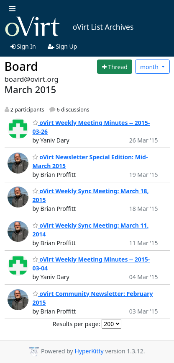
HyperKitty (88, 351)
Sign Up (62, 46)
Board (21, 66)
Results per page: (76, 324)
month (150, 67)
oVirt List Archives (69, 26)
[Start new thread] (114, 67)
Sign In (23, 46)
